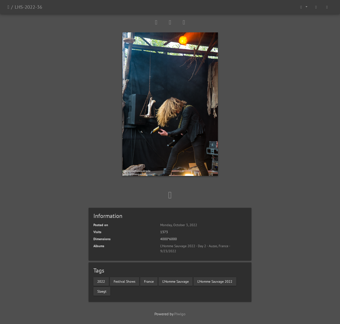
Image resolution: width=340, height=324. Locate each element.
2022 (101, 281)
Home (8, 7)
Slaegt (101, 291)
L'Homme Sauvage (175, 281)
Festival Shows (124, 281)
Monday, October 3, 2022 (178, 225)
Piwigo (180, 313)
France (149, 281)
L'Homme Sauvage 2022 (214, 281)
